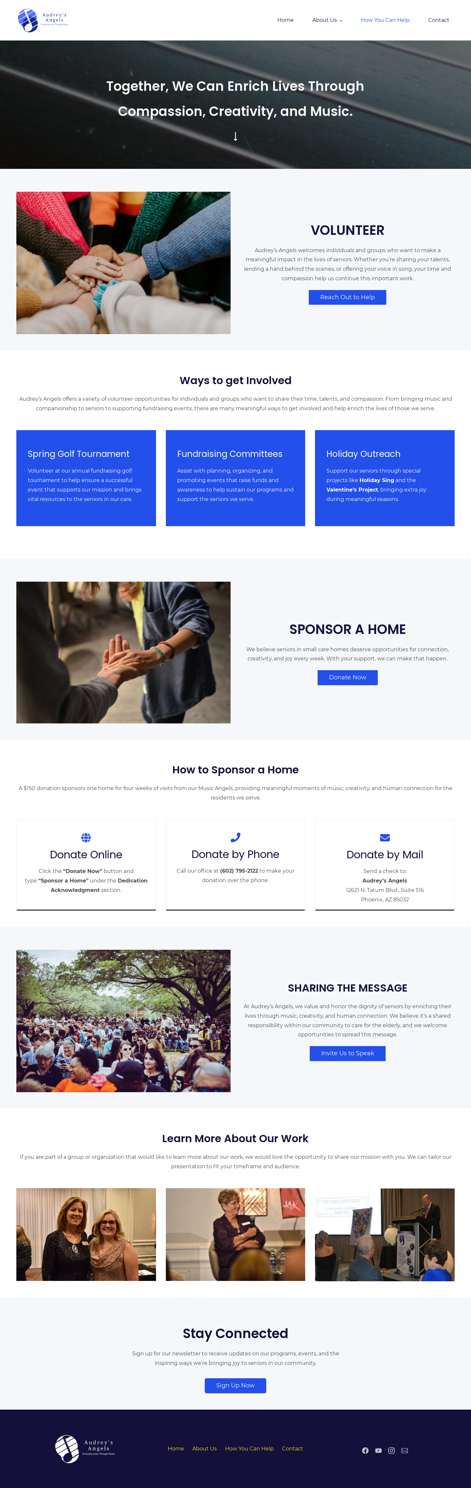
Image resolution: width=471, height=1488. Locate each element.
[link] (86, 1437)
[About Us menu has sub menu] (327, 20)
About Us (204, 1449)
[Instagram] (391, 1456)
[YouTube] (378, 1456)
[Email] (405, 1456)
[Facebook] (365, 1456)
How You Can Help (249, 1449)
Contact (292, 1449)
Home (176, 1449)
